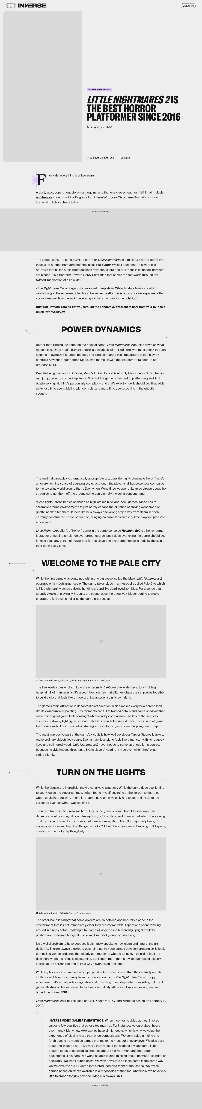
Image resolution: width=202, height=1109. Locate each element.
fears (66, 202)
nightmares (44, 197)
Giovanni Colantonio (103, 158)
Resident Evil (131, 531)
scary (91, 175)
